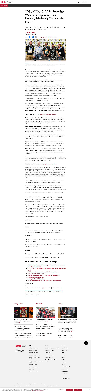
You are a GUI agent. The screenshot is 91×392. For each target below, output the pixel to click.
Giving (60, 303)
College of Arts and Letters (34, 348)
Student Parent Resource (39, 385)
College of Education (33, 350)
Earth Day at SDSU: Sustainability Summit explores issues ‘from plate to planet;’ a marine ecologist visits (23, 335)
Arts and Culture (56, 288)
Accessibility (17, 384)
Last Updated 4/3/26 (38, 389)
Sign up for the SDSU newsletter (48, 37)
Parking (63, 355)
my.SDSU (63, 359)
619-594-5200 (18, 349)
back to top (86, 343)
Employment (64, 362)
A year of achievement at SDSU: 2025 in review (44, 334)
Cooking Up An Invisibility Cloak (48, 164)
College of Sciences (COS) (32, 295)
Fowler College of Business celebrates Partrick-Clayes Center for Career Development (66, 329)
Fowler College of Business (34, 367)
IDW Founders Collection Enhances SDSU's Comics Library (43, 272)
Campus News (18, 303)
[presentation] (31, 345)
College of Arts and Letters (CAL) (34, 288)
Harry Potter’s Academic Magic (36, 274)
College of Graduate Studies (34, 355)
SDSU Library (31, 369)
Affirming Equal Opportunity (49, 385)
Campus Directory (65, 350)
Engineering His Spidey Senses (48, 114)
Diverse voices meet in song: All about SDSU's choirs (44, 320)
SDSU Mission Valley (49, 357)
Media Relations (65, 369)
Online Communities (65, 378)
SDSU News (3, 5)
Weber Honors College (33, 371)
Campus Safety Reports (18, 385)
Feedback (58, 385)
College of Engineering (33, 352)
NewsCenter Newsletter (66, 366)
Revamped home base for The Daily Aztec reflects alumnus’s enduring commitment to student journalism (67, 321)
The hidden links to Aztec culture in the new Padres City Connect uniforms (23, 321)
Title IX (63, 364)
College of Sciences (33, 364)
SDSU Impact (58, 291)
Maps (63, 352)
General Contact (65, 348)
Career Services (65, 373)
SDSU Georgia (48, 352)
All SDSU (86, 2)
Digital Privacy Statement (33, 384)
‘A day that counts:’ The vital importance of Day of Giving (65, 336)
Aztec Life (47, 288)
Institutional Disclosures (28, 385)
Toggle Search (79, 2)
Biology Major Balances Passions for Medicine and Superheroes (44, 280)
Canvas (63, 357)
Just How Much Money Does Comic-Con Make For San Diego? (44, 275)
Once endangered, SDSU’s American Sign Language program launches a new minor (23, 328)
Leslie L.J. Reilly (31, 32)
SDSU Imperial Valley (49, 355)
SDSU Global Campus (49, 350)
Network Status (65, 371)
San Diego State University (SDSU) (52, 348)
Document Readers (24, 384)
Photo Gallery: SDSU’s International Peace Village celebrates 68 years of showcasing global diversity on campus (45, 327)
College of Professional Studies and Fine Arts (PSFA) (39, 291)
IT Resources (64, 376)
